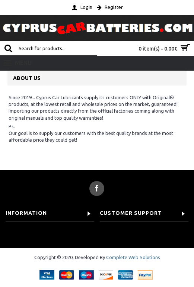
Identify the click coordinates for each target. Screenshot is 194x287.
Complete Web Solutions (133, 257)
